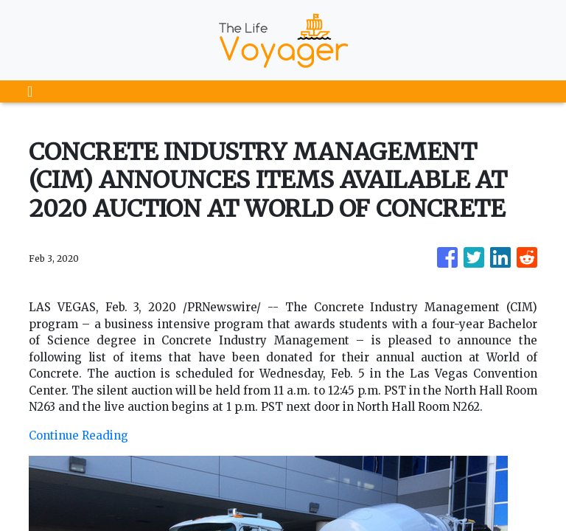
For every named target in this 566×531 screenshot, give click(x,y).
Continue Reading (78, 435)
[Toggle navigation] (30, 91)
